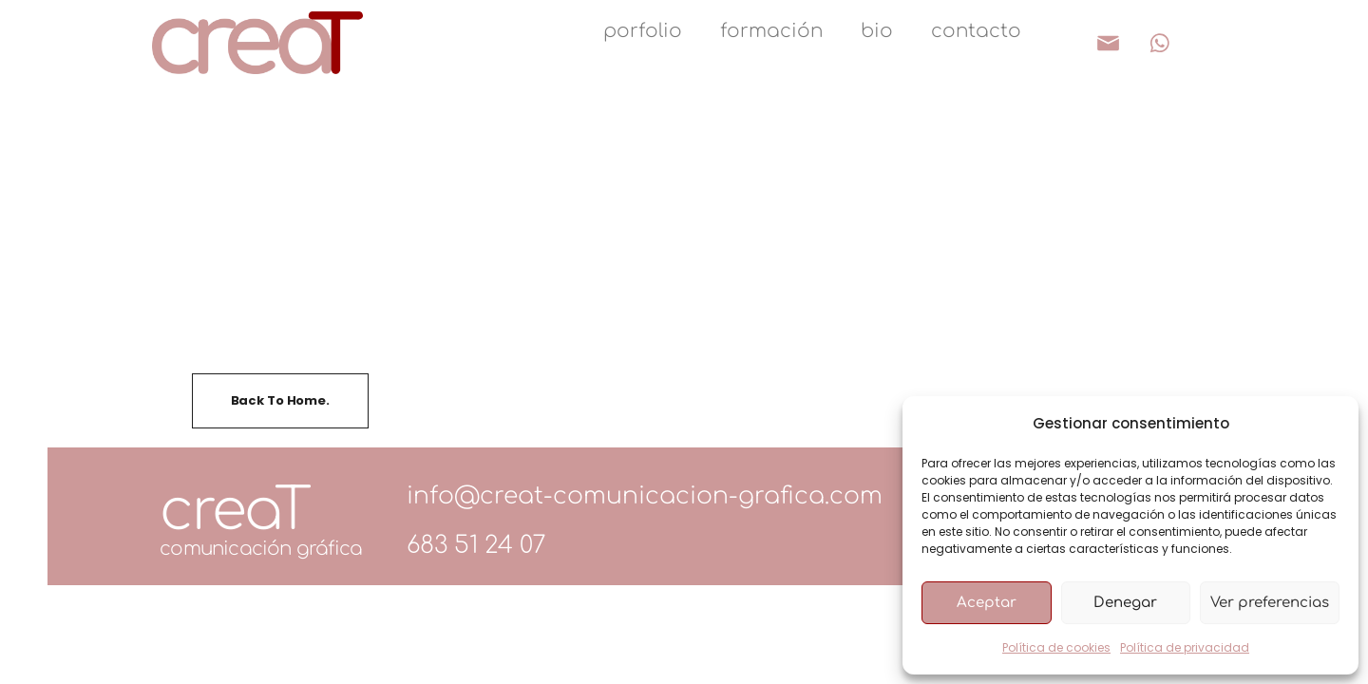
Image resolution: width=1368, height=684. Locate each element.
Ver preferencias (1269, 603)
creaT (234, 510)
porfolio (642, 31)
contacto (976, 31)
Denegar (1125, 603)
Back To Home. (280, 400)
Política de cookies (1056, 647)
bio (877, 31)
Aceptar (986, 603)
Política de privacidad (1184, 647)
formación (771, 31)
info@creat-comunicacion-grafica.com (645, 496)
